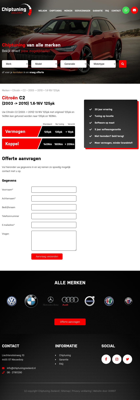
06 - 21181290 (12, 372)
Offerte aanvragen (70, 321)
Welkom (42, 10)
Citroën (16, 90)
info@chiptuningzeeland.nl (19, 368)
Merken (68, 10)
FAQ (107, 10)
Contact (116, 10)
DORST (112, 391)
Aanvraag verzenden (47, 256)
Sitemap (65, 391)
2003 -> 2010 (35, 90)
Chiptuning (55, 10)
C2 (24, 90)
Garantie (98, 10)
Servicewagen (82, 10)
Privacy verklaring (81, 391)
